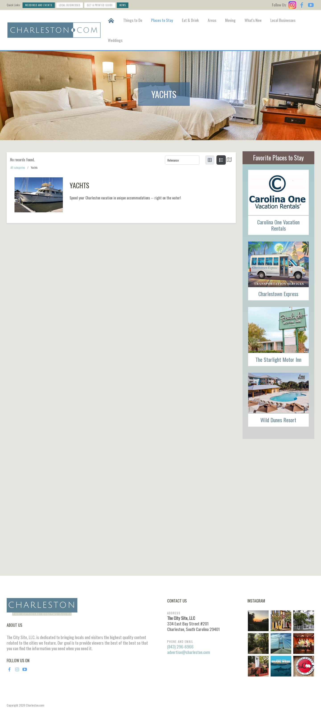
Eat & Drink (190, 20)
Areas (212, 20)
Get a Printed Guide (100, 5)
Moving (230, 20)
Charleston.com (35, 705)
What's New (253, 20)
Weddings (115, 40)
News (122, 5)
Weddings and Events (38, 5)
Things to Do (132, 20)
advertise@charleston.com (188, 652)
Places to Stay (162, 20)
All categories (17, 167)
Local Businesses (69, 5)
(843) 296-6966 (180, 646)
